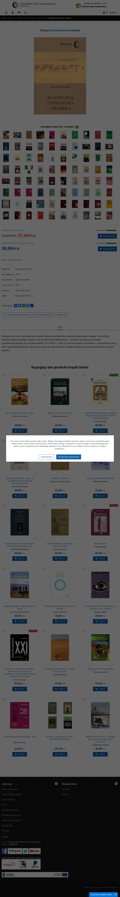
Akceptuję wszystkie (68, 457)
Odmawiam (46, 457)
